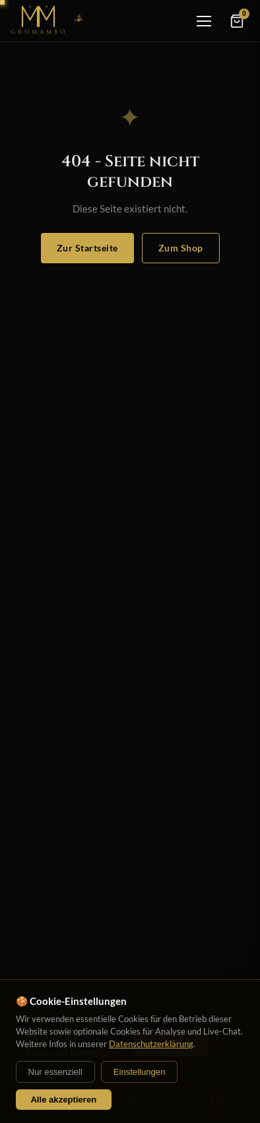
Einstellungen (140, 1072)
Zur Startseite (87, 247)
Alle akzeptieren (63, 1100)
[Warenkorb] (236, 21)
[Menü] (203, 21)
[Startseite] (49, 21)
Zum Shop (180, 247)
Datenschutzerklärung (151, 1044)
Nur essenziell (55, 1072)
